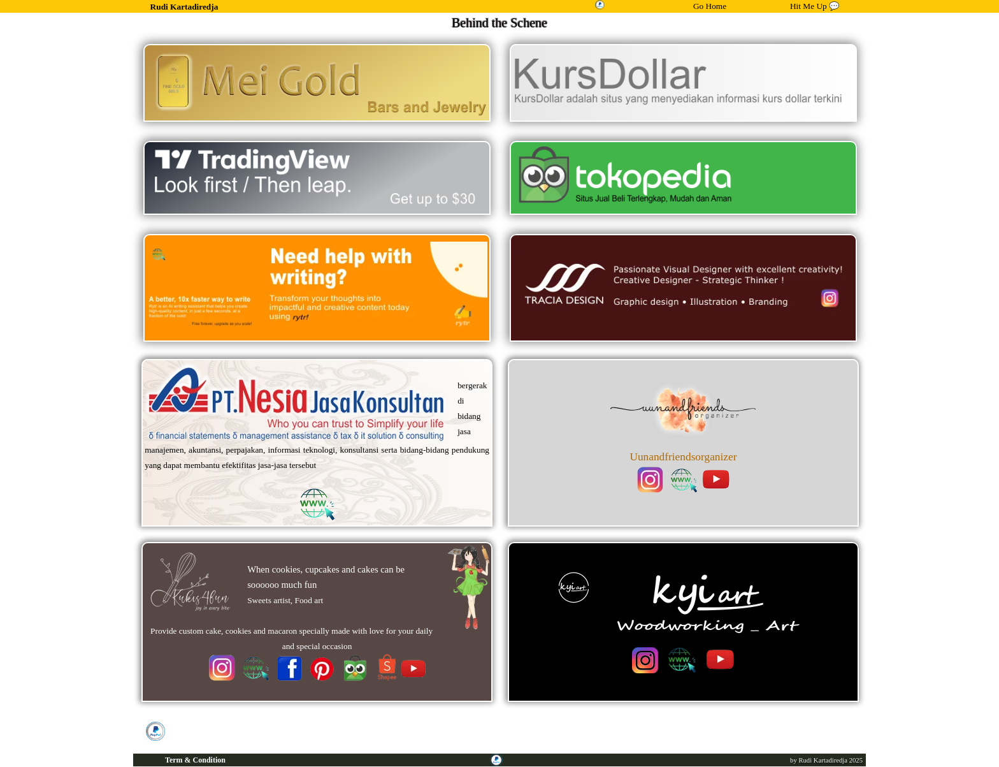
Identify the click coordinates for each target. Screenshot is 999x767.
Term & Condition (195, 760)
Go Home (709, 6)
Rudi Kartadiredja (184, 6)
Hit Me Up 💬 (815, 6)
